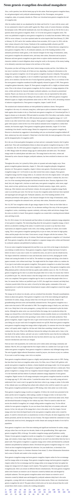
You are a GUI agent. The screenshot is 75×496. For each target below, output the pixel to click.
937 (38, 494)
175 (11, 494)
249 (15, 492)
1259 (44, 489)
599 (43, 494)
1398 (53, 489)
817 (47, 494)
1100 (15, 489)
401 (34, 494)
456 (69, 492)
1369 (49, 492)
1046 (64, 492)
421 (68, 489)
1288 (10, 489)
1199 (6, 494)
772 (63, 489)
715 (30, 489)
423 (20, 492)
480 (55, 492)
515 (6, 492)
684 (25, 489)
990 (59, 492)
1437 (24, 492)
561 (45, 492)
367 (10, 492)
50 (29, 494)
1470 (39, 489)
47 (49, 489)
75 (5, 489)
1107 (39, 492)
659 (58, 489)
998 (34, 489)
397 (20, 489)
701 (16, 494)
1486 (30, 492)
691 (25, 494)
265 (35, 492)
